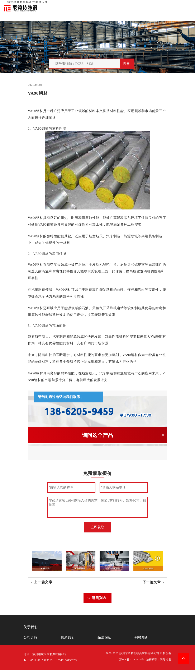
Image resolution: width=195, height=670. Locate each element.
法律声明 (152, 659)
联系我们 (157, 4)
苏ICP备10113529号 (131, 659)
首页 (121, 4)
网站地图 (165, 659)
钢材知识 (186, 4)
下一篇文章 (152, 582)
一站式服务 (172, 4)
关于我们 (132, 4)
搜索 (126, 63)
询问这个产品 (97, 435)
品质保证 (144, 4)
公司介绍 (31, 637)
